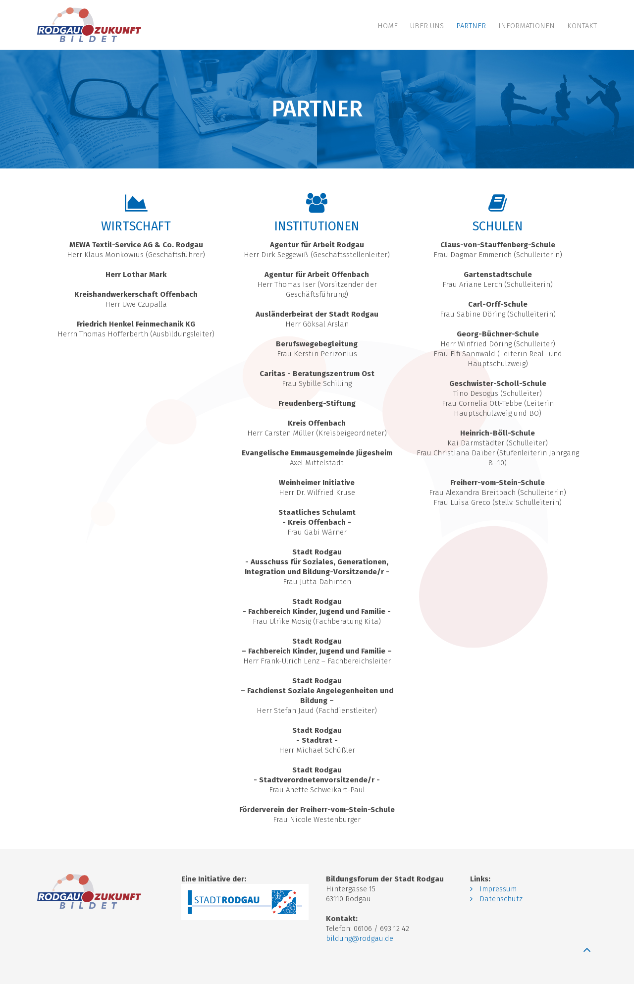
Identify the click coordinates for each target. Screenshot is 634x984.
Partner (471, 25)
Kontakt (582, 25)
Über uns (427, 25)
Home (387, 25)
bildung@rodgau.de (359, 938)
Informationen (526, 25)
